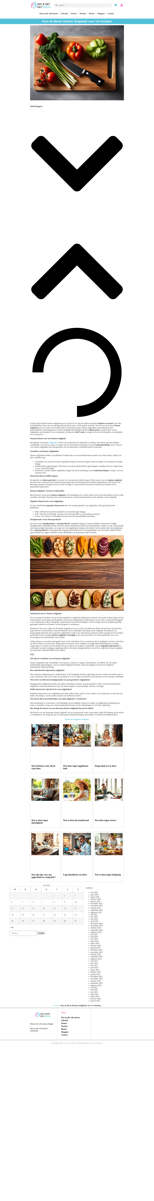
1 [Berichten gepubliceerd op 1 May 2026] (54, 896)
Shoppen (101, 14)
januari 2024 (95, 948)
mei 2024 (94, 939)
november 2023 (97, 952)
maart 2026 (95, 897)
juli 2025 (94, 915)
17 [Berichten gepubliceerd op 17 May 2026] (75, 908)
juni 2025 (94, 917)
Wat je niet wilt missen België (41, 1024)
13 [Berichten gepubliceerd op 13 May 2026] (33, 908)
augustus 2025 (96, 912)
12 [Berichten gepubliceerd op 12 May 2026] (23, 908)
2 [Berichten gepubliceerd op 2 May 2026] (64, 896)
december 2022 (96, 976)
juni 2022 (94, 990)
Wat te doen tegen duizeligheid (39, 821)
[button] (77, 164)
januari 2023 (95, 974)
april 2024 (94, 941)
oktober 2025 (96, 908)
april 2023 (94, 968)
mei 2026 (94, 892)
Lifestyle (64, 14)
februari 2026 (96, 899)
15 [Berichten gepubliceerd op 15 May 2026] (54, 908)
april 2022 (94, 994)
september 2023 (97, 957)
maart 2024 (95, 943)
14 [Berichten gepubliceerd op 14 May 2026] (44, 908)
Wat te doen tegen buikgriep (108, 874)
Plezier (92, 14)
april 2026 (94, 895)
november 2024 (97, 926)
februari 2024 (96, 946)
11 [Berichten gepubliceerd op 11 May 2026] (12, 908)
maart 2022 (95, 996)
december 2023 (96, 950)
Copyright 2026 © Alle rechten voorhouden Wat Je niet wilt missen (77, 1043)
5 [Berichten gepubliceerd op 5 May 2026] (22, 902)
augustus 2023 (96, 959)
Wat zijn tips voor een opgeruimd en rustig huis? (43, 875)
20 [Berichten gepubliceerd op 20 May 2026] (33, 915)
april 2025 (94, 921)
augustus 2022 (96, 985)
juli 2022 (94, 988)
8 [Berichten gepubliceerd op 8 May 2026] (54, 902)
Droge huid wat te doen (105, 766)
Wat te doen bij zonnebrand (76, 820)
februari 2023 (96, 972)
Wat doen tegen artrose (105, 820)
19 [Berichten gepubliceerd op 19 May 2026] (23, 915)
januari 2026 (95, 901)
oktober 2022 (96, 981)
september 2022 (97, 983)
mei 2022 (94, 992)
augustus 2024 (96, 932)
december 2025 (96, 903)
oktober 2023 (96, 954)
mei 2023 (94, 965)
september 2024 (97, 930)
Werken (83, 14)
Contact (111, 14)
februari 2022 (96, 999)
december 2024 (96, 923)
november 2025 (97, 906)
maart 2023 (95, 970)
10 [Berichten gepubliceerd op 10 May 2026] (75, 902)
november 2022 (97, 979)
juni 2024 (94, 937)
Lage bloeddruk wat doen (75, 874)
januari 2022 (95, 1001)
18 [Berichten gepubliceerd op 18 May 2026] (12, 915)
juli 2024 (94, 934)
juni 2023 (94, 963)
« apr (11, 927)
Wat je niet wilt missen (48, 14)
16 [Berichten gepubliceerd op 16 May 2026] (65, 908)
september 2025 (97, 910)
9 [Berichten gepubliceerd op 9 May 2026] (64, 902)
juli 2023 (94, 961)
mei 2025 (94, 919)
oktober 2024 (96, 928)
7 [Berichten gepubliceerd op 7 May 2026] (43, 902)
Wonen (74, 14)
